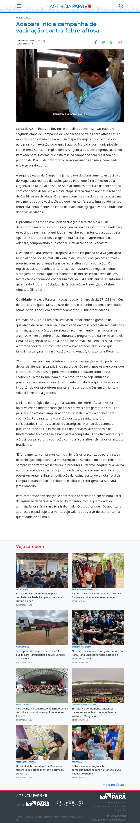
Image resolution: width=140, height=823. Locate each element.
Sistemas (20, 820)
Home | (20, 816)
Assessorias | (76, 816)
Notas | (48, 816)
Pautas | (39, 816)
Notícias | (30, 816)
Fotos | (57, 816)
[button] (18, 6)
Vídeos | (65, 816)
